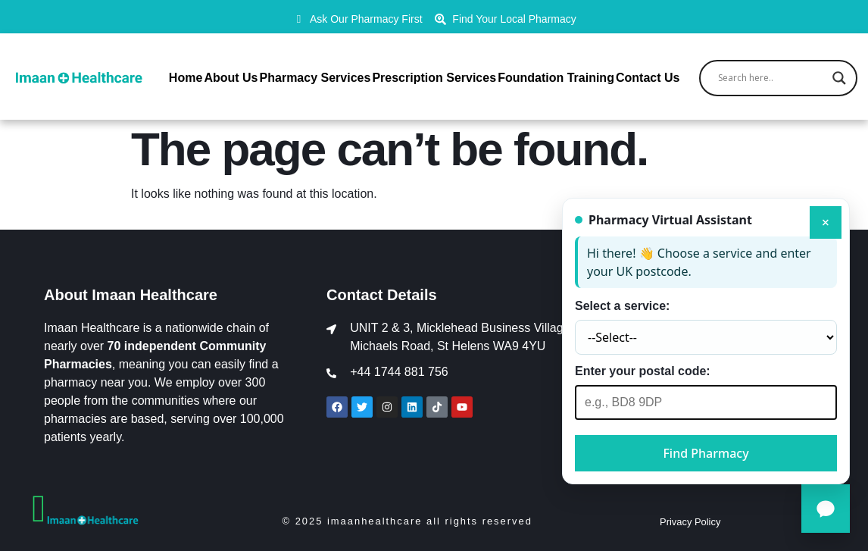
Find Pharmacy (705, 453)
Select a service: (622, 305)
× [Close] (825, 222)
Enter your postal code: (642, 371)
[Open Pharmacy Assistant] (825, 508)
